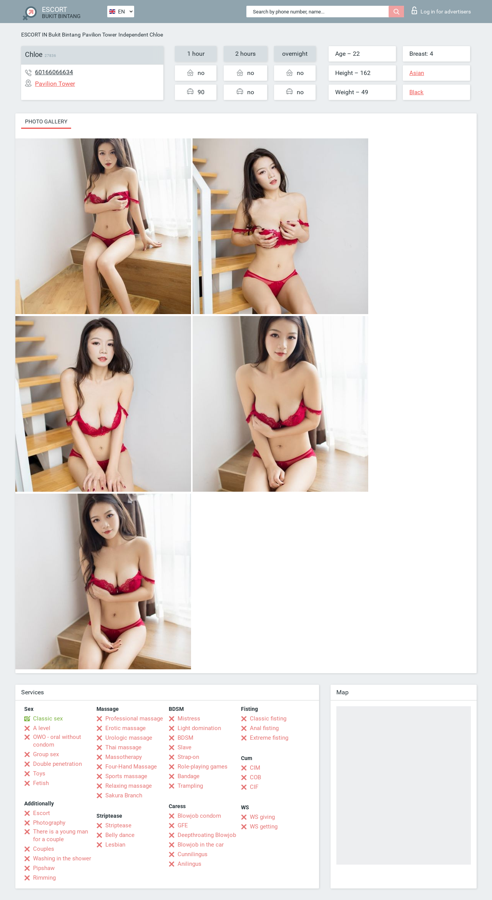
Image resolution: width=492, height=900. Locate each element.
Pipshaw (44, 868)
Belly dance (120, 835)
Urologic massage (128, 737)
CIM (255, 767)
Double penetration (57, 763)
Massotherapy (123, 757)
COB (255, 777)
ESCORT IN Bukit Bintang (51, 35)
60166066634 (54, 72)
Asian (416, 73)
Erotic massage (125, 728)
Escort (41, 813)
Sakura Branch (123, 795)
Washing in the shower (62, 858)
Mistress (189, 718)
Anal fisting (264, 728)
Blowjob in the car (201, 844)
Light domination (199, 728)
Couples (43, 848)
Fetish (41, 783)
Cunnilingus (193, 854)
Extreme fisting (269, 737)
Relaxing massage (128, 785)
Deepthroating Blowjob (207, 835)
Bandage (188, 776)
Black (416, 92)
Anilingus (189, 863)
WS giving (262, 816)
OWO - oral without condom (57, 741)
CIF (254, 787)
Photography (49, 822)
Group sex (46, 754)
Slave (184, 747)
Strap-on (188, 757)
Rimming (44, 877)
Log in (441, 10)
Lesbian (115, 844)
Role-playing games (203, 766)
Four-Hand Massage (131, 766)
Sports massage (126, 776)
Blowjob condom (199, 815)
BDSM (185, 737)
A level (41, 728)
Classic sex (48, 718)
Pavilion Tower (99, 35)
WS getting (264, 826)
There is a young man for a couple (60, 835)
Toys (39, 773)
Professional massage (134, 718)
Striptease (118, 825)
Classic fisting (268, 718)
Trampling (190, 785)
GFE (183, 825)
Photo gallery (46, 121)
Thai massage (123, 747)
